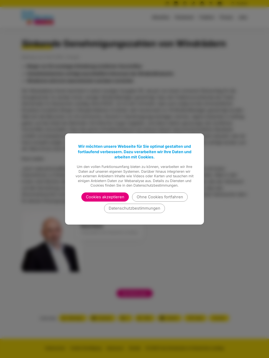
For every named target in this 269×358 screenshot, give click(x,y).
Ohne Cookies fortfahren (160, 197)
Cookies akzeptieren (105, 197)
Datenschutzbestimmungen (134, 208)
